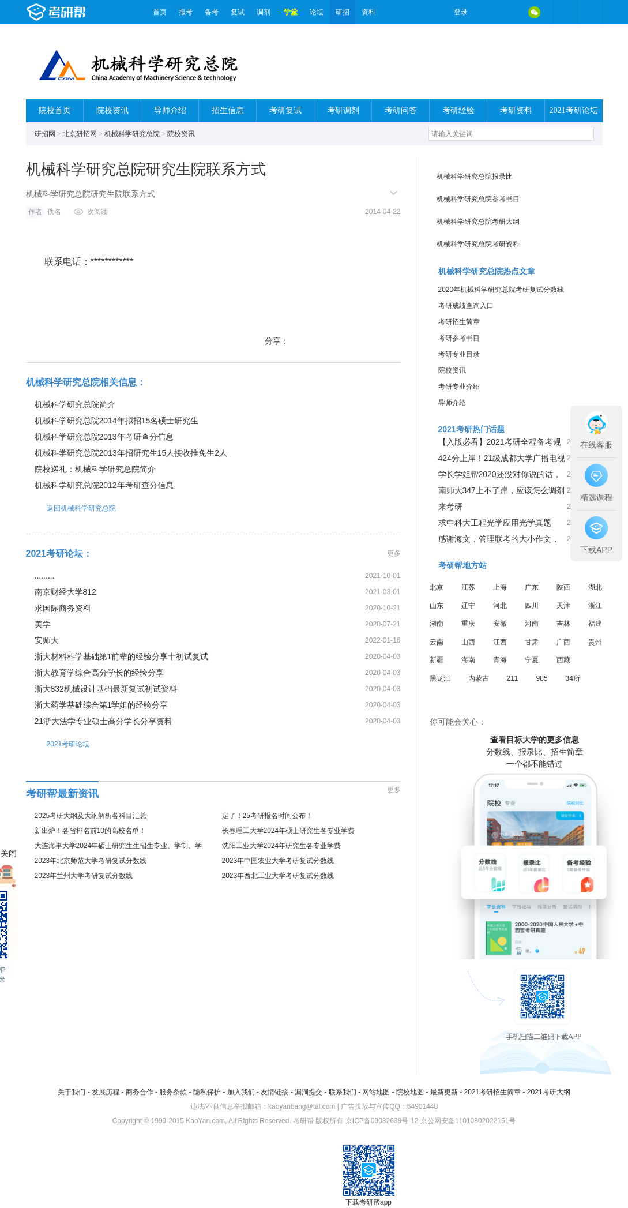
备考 (212, 12)
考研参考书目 (459, 338)
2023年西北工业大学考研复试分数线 (278, 876)
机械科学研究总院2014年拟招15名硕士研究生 (117, 420)
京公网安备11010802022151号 (468, 1121)
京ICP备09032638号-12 (382, 1121)
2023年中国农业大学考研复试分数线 (278, 861)
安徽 (500, 624)
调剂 (263, 12)
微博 (486, 12)
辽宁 (468, 606)
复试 (238, 12)
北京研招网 (79, 134)
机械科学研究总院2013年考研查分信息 (104, 436)
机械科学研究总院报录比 (475, 176)
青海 (500, 660)
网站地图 (376, 1092)
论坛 (317, 12)
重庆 (468, 624)
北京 (436, 587)
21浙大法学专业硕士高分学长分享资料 (104, 721)
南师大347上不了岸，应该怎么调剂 (501, 490)
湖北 (595, 587)
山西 (468, 642)
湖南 (436, 624)
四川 (532, 606)
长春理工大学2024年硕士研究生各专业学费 (288, 831)
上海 (500, 587)
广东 (532, 587)
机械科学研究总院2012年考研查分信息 (104, 485)
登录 (461, 12)
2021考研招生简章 (492, 1092)
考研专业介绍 (459, 386)
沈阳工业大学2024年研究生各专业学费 (281, 846)
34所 (573, 678)
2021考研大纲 (548, 1092)
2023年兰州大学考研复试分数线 (84, 876)
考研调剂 (343, 110)
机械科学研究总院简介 (75, 404)
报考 (186, 12)
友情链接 (274, 1092)
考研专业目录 (459, 354)
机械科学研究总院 (132, 134)
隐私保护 (207, 1092)
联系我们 (342, 1092)
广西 (563, 642)
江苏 (468, 587)
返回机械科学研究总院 (71, 508)
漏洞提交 (308, 1092)
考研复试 (285, 110)
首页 (160, 12)
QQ (510, 12)
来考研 (450, 506)
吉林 (563, 624)
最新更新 (444, 1092)
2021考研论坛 (574, 110)
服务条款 (173, 1092)
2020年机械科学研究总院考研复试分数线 (501, 290)
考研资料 (516, 110)
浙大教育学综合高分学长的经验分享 (99, 672)
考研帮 (86, 12)
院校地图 (410, 1092)
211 (512, 678)
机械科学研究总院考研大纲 (478, 221)
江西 (500, 642)
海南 (468, 660)
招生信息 (228, 110)
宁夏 (532, 660)
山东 (436, 606)
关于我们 (71, 1092)
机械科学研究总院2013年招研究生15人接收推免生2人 (131, 452)
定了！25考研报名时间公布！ (267, 816)
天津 (563, 606)
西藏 (563, 660)
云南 (436, 642)
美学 (43, 624)
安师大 (47, 640)
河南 (532, 624)
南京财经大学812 (65, 592)
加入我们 (241, 1092)
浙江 (595, 606)
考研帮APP (590, 12)
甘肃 (532, 642)
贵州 (595, 642)
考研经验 (458, 110)
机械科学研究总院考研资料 (478, 244)
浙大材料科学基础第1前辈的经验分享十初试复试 (122, 656)
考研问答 (401, 110)
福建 (595, 624)
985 (542, 678)
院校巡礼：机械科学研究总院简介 (95, 469)
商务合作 (139, 1092)
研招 (342, 12)
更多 (394, 553)
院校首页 (55, 110)
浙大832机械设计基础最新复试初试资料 (106, 688)
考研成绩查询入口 (466, 306)
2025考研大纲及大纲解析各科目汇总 (91, 816)
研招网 (45, 134)
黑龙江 (440, 678)
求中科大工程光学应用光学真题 (494, 522)
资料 (368, 12)
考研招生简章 (459, 322)
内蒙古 (478, 678)
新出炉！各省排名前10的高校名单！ (90, 831)
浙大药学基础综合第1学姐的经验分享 (101, 705)
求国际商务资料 (63, 608)
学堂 (291, 12)
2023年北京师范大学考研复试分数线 (91, 861)
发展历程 (105, 1092)
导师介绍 (170, 110)
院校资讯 (112, 110)
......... (45, 575)
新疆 (436, 660)
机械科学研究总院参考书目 (478, 199)
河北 (500, 606)
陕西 (563, 587)
